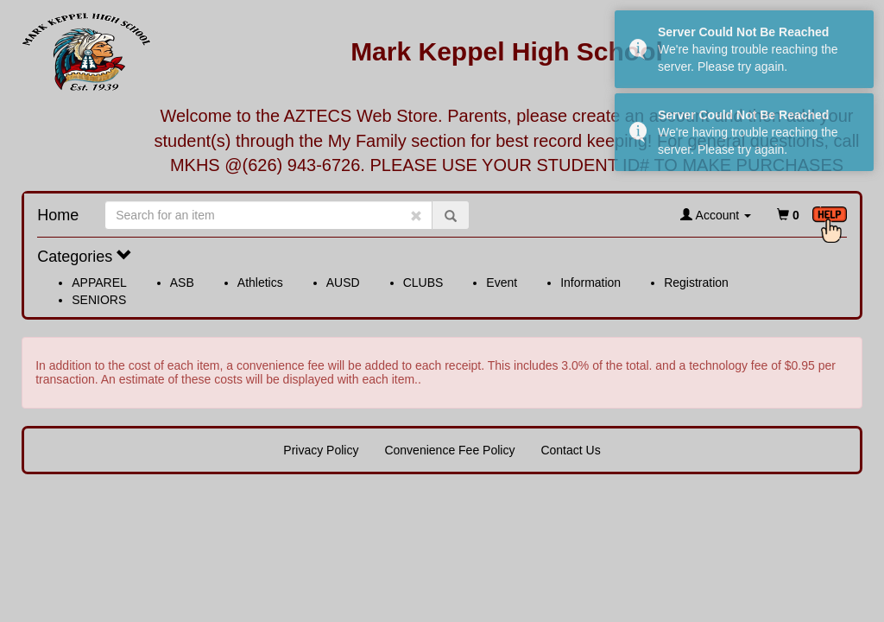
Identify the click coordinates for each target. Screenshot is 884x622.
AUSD (343, 282)
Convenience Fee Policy (449, 450)
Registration (696, 282)
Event (501, 282)
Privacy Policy (320, 450)
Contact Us (570, 450)
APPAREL (99, 282)
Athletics (260, 282)
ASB (182, 282)
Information (590, 282)
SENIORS (99, 300)
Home (58, 215)
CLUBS (423, 282)
